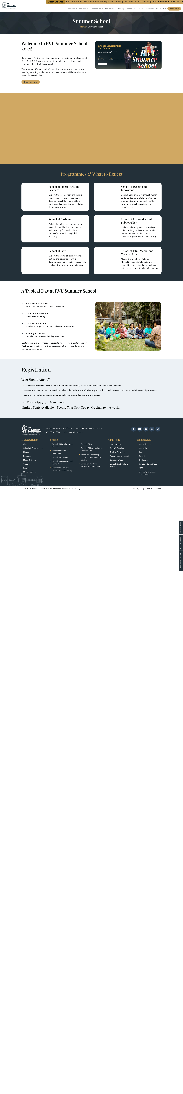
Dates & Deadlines (117, 448)
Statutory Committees (148, 464)
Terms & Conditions (154, 488)
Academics (96, 9)
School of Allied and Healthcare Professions (90, 465)
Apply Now (174, 8)
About (25, 444)
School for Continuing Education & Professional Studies (91, 457)
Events (140, 9)
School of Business (60, 457)
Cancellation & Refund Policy (119, 465)
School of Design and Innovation (60, 451)
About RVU (83, 9)
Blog (140, 452)
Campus (71, 9)
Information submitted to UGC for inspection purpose (101, 1)
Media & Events (29, 460)
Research (130, 9)
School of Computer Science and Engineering (62, 469)
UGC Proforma (180, 543)
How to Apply (115, 444)
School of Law (87, 444)
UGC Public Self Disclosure (142, 1)
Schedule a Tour (116, 460)
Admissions (109, 9)
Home (83, 26)
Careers (26, 464)
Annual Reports (145, 444)
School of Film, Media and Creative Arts (91, 449)
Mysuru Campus (29, 471)
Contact (142, 456)
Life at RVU (161, 9)
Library (26, 452)
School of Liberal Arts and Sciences (62, 445)
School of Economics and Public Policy (62, 462)
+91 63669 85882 (54, 432)
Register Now (30, 82)
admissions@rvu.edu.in (73, 432)
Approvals (143, 448)
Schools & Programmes (32, 448)
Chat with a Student (180, 561)
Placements (149, 9)
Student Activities (117, 452)
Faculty (121, 9)
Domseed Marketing (72, 488)
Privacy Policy (138, 488)
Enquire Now (180, 527)
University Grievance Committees (147, 473)
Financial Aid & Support (119, 456)
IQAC (141, 467)
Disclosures (143, 460)
